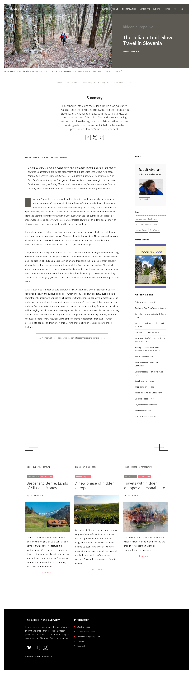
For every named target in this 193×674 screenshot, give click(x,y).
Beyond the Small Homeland (146, 405)
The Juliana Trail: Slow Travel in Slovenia (150, 308)
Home (59, 83)
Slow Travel (154, 230)
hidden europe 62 (89, 83)
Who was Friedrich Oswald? (145, 357)
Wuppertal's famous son (144, 387)
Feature (45, 158)
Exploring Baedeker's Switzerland (148, 332)
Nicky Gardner (36, 495)
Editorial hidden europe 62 (145, 302)
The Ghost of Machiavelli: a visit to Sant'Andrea (148, 364)
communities (141, 219)
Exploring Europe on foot (144, 399)
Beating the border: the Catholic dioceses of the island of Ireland (147, 349)
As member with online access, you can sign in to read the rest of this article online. (72, 338)
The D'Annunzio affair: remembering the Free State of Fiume (150, 340)
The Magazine (72, 83)
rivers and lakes (151, 224)
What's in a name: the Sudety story (148, 393)
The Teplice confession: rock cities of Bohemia (149, 325)
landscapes (152, 219)
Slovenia (139, 224)
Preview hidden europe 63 (145, 417)
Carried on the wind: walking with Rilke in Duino (150, 315)
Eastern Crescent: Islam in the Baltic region (149, 373)
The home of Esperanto (144, 411)
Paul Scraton (133, 495)
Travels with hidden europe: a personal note (144, 485)
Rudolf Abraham (60, 158)
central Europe (141, 230)
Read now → (48, 572)
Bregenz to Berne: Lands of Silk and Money (47, 485)
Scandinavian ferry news (144, 381)
